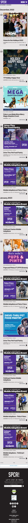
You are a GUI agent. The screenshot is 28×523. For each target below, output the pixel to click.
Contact (14, 510)
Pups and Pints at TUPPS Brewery (15, 268)
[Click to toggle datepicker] (6, 5)
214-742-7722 (14, 512)
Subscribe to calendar (13, 465)
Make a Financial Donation (14, 519)
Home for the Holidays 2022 (13, 40)
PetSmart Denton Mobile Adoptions (12, 230)
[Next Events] (27, 462)
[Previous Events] (1, 462)
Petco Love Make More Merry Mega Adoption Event (13, 115)
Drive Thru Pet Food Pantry (13, 153)
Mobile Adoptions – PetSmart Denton (13, 454)
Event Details (22, 81)
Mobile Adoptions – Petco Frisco (14, 416)
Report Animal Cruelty (14, 515)
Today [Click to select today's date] (14, 462)
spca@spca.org (14, 511)
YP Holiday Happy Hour (11, 78)
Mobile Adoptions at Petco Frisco (15, 190)
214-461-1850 (14, 516)
